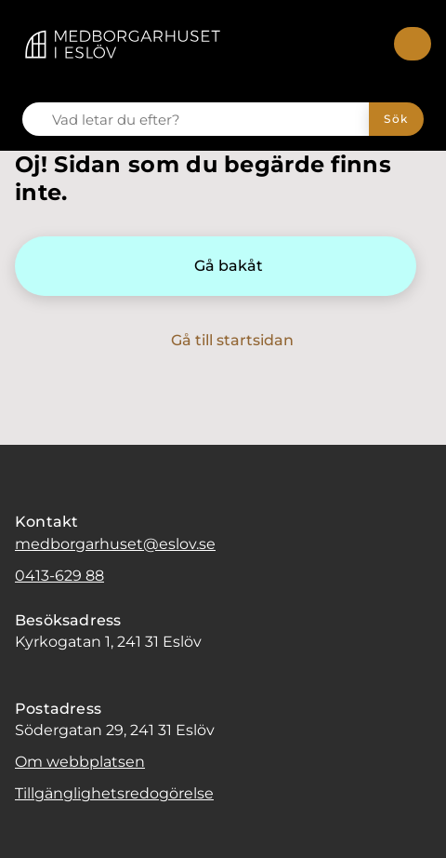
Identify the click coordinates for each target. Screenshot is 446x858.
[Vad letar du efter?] (207, 119)
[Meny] (412, 43)
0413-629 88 (59, 575)
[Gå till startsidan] (219, 340)
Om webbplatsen (80, 762)
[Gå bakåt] (215, 266)
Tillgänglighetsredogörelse (114, 793)
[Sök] (396, 119)
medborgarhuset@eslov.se (115, 544)
